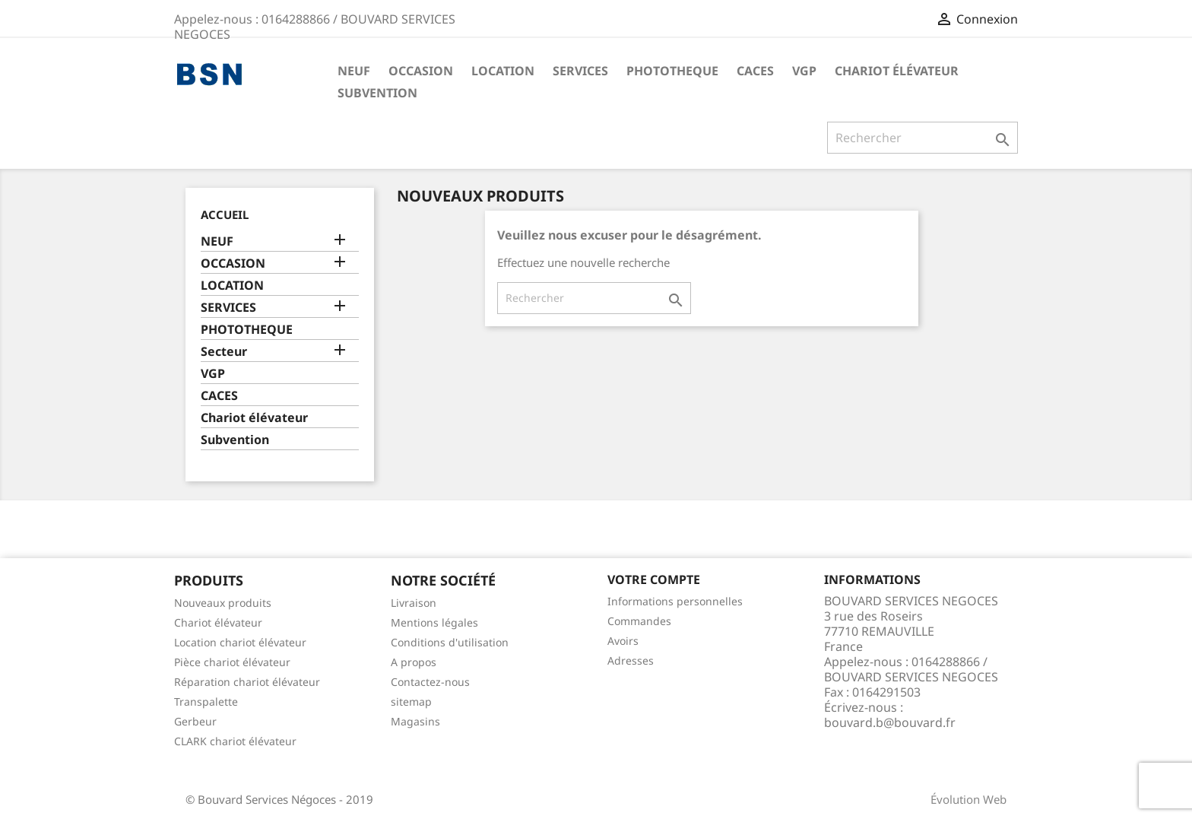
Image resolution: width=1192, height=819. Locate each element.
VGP (804, 70)
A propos (413, 662)
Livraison (413, 602)
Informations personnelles (675, 601)
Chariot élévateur (897, 70)
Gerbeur (195, 721)
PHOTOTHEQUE (672, 70)
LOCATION (502, 70)
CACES (755, 70)
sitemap (411, 701)
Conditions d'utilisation (450, 642)
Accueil (225, 214)
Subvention (377, 92)
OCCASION (420, 70)
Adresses (630, 660)
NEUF (354, 70)
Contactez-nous (430, 682)
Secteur (224, 352)
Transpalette (206, 701)
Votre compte (653, 579)
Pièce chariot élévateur (232, 662)
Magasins (415, 721)
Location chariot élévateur (240, 642)
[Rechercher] (922, 138)
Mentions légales (434, 622)
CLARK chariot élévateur (235, 741)
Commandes (639, 621)
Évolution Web (968, 799)
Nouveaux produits (222, 602)
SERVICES (580, 70)
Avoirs (623, 640)
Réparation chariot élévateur (247, 682)
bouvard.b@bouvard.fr (890, 722)
